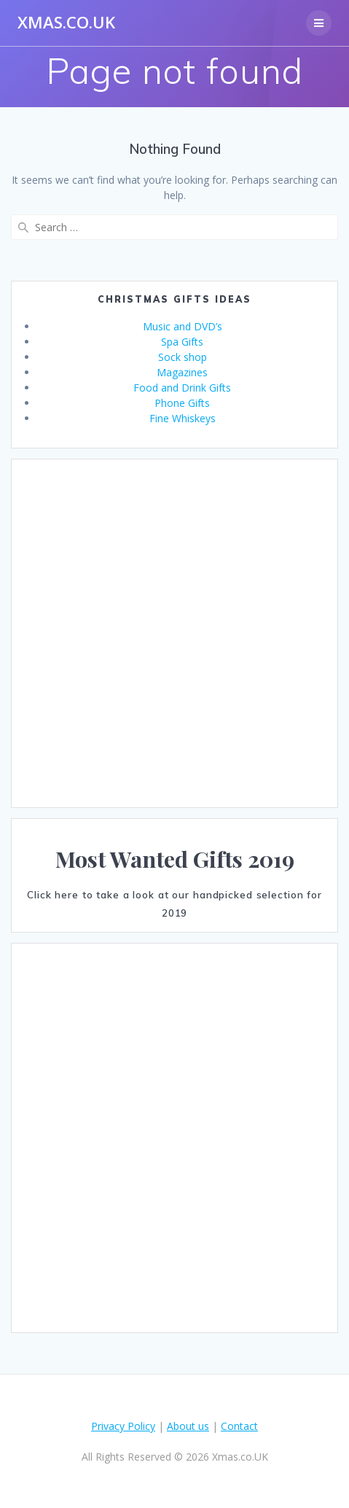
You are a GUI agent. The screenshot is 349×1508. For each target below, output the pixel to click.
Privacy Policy (123, 1426)
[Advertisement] (163, 633)
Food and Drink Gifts (182, 388)
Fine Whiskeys (182, 418)
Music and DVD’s (182, 326)
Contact (239, 1426)
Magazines (182, 372)
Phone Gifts (182, 403)
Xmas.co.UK (66, 23)
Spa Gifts (182, 342)
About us (188, 1426)
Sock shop (182, 357)
